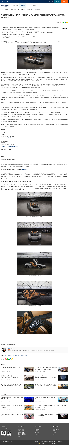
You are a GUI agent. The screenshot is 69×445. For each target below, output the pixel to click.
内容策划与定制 (21, 429)
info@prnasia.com (56, 430)
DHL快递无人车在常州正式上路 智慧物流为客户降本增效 (11, 406)
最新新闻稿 (7, 9)
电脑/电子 (10, 355)
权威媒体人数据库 (21, 433)
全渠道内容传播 (21, 430)
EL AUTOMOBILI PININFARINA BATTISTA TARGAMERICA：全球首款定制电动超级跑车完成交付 (46, 385)
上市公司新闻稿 (37, 9)
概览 (2, 9)
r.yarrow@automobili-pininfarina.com (8, 137)
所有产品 (19, 436)
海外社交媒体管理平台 (22, 434)
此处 (10, 37)
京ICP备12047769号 (55, 443)
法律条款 (2, 441)
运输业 (22, 355)
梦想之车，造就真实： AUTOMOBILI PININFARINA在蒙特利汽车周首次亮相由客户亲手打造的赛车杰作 (46, 376)
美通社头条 (23, 9)
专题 (12, 9)
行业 (15, 9)
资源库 (29, 5)
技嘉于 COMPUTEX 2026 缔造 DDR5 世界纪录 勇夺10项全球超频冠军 (46, 415)
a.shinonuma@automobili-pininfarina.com (9, 146)
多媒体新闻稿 (29, 9)
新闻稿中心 (22, 5)
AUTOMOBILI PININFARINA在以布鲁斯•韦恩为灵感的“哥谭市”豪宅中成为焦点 (46, 368)
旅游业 (26, 355)
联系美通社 (56, 426)
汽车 (6, 355)
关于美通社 (38, 426)
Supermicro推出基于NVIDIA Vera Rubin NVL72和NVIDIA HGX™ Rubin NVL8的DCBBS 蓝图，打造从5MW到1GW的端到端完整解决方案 (46, 398)
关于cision (37, 430)
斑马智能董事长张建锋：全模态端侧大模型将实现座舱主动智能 (12, 398)
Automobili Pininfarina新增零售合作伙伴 (10, 367)
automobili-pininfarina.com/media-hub (9, 152)
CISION (57, 441)
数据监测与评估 (21, 432)
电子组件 (15, 355)
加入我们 (37, 432)
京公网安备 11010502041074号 (45, 443)
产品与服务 (15, 5)
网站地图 (7, 441)
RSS (11, 441)
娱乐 (19, 355)
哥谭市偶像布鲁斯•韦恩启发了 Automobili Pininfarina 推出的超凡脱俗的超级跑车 (10, 376)
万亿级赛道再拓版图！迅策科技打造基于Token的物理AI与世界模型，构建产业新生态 (50, 406)
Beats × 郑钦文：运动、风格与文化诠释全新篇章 (12, 415)
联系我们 (35, 5)
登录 (53, 1)
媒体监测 (64, 1)
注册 (49, 1)
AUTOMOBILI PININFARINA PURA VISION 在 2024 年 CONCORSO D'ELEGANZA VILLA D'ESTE (12, 385)
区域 (19, 9)
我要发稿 (58, 1)
